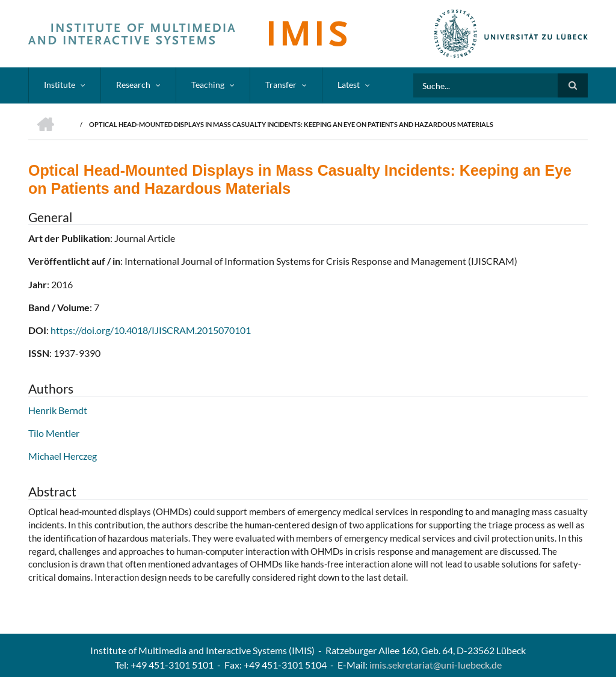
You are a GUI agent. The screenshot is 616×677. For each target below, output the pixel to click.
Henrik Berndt (57, 410)
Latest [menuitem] (348, 84)
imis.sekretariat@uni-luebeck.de (435, 664)
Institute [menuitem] (59, 84)
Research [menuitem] (133, 84)
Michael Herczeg (62, 456)
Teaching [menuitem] (207, 84)
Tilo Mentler (53, 433)
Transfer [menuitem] (281, 84)
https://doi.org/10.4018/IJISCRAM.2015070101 (151, 330)
